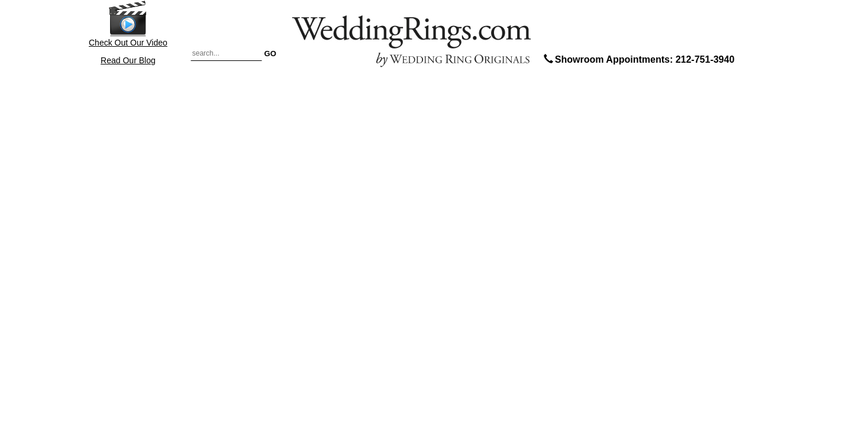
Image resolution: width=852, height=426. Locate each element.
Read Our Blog (128, 60)
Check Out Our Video (128, 23)
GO (270, 53)
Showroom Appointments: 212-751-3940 (638, 59)
